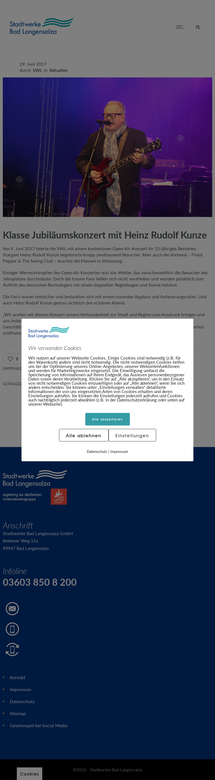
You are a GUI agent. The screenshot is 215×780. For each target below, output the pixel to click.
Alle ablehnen (83, 435)
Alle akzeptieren (107, 419)
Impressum (119, 451)
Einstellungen (132, 435)
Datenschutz (97, 451)
